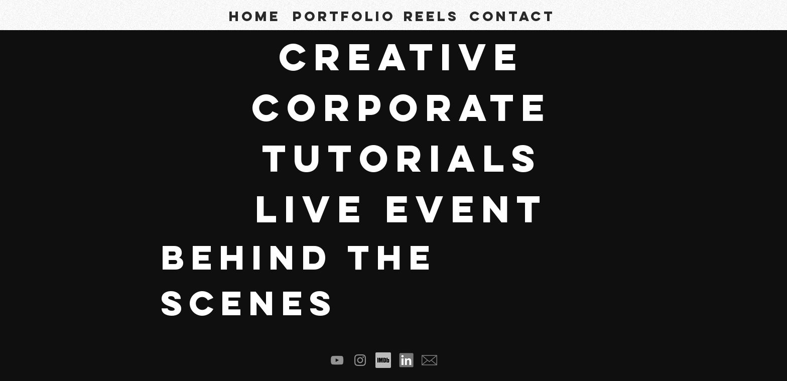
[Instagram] (360, 360)
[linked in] (406, 360)
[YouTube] (337, 360)
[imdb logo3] (383, 360)
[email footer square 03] (429, 360)
